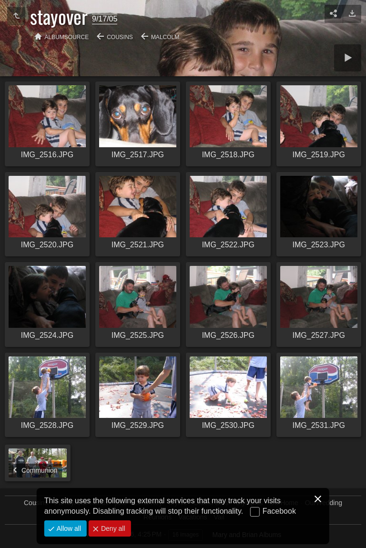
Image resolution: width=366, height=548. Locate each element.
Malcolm (165, 37)
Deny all (112, 528)
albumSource (67, 37)
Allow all (68, 528)
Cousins (120, 37)
